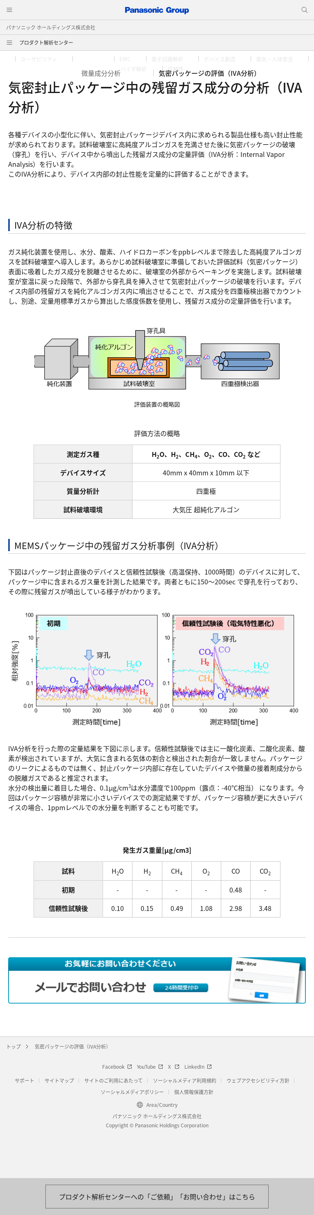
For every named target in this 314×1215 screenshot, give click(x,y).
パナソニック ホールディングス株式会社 (50, 27)
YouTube (150, 1110)
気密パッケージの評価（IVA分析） (73, 1090)
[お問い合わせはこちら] (157, 1196)
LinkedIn (198, 1110)
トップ (13, 1090)
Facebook (117, 1110)
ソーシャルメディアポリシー (132, 1135)
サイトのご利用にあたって (113, 1124)
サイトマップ (59, 1124)
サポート (24, 1124)
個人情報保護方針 (193, 1135)
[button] (44, 59)
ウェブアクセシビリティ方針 (258, 1124)
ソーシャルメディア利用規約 (184, 1124)
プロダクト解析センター (46, 42)
